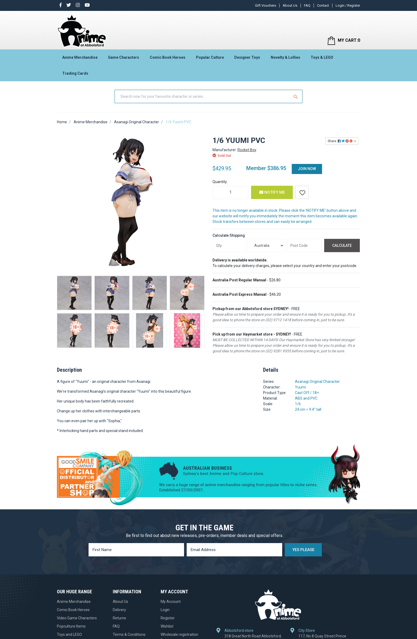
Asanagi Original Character (317, 381)
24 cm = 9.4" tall (308, 409)
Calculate (342, 245)
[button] (302, 192)
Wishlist (167, 626)
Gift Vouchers (265, 5)
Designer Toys (247, 57)
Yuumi (300, 387)
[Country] (267, 245)
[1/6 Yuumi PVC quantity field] (230, 192)
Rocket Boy (246, 150)
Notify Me (272, 192)
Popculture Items (71, 626)
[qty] (229, 245)
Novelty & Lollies (285, 57)
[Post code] (304, 245)
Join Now (307, 169)
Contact (323, 5)
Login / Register (348, 5)
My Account (171, 601)
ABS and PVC (306, 398)
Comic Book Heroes (167, 57)
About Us (290, 5)
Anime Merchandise (80, 57)
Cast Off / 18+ (307, 393)
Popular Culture (210, 57)
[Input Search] (202, 96)
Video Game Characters (77, 618)
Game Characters (123, 57)
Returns (119, 618)
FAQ (307, 5)
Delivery (119, 610)
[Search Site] (296, 96)
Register (168, 618)
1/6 (298, 404)
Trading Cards (75, 73)
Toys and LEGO (69, 634)
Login (165, 610)
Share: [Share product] (340, 141)
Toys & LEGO (322, 57)
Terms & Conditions (129, 634)
